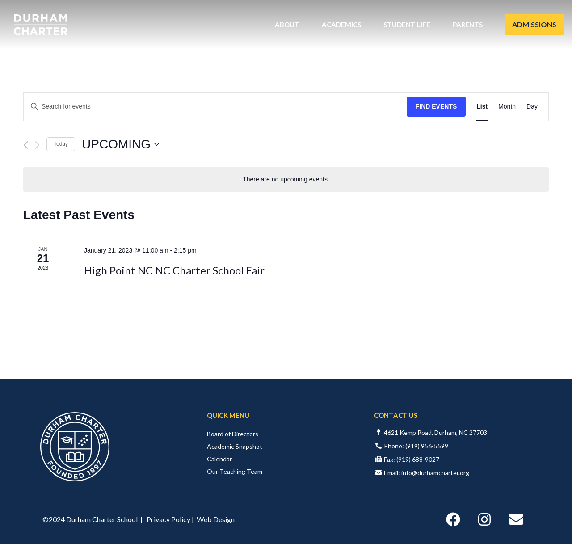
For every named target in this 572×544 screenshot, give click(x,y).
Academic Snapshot (234, 446)
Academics (344, 24)
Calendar (219, 459)
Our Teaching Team (234, 471)
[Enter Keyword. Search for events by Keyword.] (215, 107)
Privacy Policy (168, 519)
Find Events (436, 106)
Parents (470, 24)
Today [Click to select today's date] (61, 144)
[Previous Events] (25, 145)
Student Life (409, 24)
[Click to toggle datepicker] (120, 144)
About (289, 24)
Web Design (216, 519)
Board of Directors (232, 434)
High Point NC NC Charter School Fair (174, 270)
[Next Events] (37, 145)
